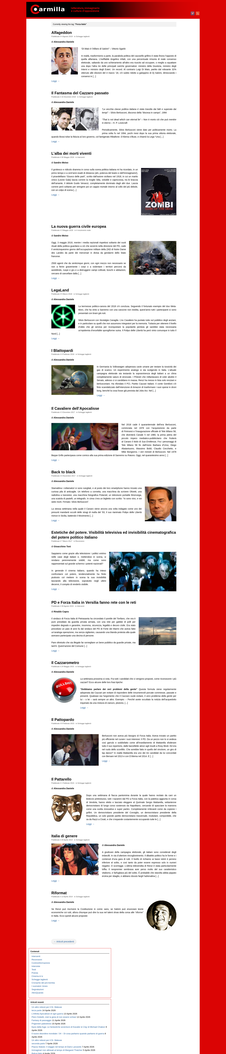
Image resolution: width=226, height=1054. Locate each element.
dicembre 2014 (176, 512)
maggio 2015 (176, 495)
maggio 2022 (176, 217)
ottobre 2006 (175, 836)
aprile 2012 (175, 618)
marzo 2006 (175, 859)
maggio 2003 (176, 972)
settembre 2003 (177, 959)
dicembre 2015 (176, 472)
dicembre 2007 (176, 790)
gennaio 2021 (176, 270)
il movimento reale (94, 240)
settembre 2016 (177, 442)
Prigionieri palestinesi (42, 114)
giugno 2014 (175, 532)
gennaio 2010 (176, 707)
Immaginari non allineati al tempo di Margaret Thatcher (44, 174)
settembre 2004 (177, 919)
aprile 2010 (175, 697)
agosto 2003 (175, 962)
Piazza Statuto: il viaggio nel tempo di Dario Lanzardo (43, 164)
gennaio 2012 (176, 628)
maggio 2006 (176, 853)
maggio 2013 (176, 575)
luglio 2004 (175, 926)
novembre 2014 (177, 515)
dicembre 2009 (176, 710)
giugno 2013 (175, 571)
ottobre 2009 (175, 717)
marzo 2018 (175, 383)
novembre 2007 (177, 793)
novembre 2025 (177, 78)
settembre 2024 (177, 124)
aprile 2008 (175, 777)
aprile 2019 (175, 339)
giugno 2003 (175, 969)
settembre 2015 (177, 482)
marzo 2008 (175, 780)
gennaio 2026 (176, 71)
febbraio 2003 (176, 982)
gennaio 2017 (176, 429)
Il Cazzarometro (76, 732)
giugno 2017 (175, 412)
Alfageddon (73, 33)
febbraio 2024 (176, 147)
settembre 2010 (177, 681)
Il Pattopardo (74, 796)
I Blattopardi (73, 371)
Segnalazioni (38, 64)
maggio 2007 (176, 813)
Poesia (35, 47)
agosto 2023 (175, 167)
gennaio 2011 (176, 667)
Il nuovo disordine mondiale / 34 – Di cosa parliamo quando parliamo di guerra (44, 137)
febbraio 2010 (176, 704)
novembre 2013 (177, 555)
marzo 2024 (175, 144)
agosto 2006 (175, 843)
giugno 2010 (175, 691)
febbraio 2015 (176, 505)
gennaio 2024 (176, 151)
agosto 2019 (175, 326)
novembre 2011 (177, 634)
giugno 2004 (175, 929)
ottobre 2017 (175, 399)
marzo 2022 (175, 224)
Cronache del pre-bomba (43, 57)
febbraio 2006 (176, 863)
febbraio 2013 (176, 585)
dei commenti (178, 1006)
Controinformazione (41, 37)
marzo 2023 (175, 184)
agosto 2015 (175, 485)
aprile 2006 (175, 856)
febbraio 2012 (176, 624)
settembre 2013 (177, 561)
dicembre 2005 (176, 869)
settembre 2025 (177, 84)
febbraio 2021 (176, 267)
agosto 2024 (175, 127)
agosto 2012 (175, 604)
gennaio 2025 (176, 111)
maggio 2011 (176, 654)
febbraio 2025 (176, 108)
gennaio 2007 (176, 826)
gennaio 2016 (176, 469)
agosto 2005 (175, 883)
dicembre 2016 (176, 432)
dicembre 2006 (176, 830)
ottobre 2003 (175, 955)
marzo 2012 (175, 621)
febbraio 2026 (176, 68)
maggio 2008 (176, 773)
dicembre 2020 (176, 273)
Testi (34, 44)
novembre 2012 (177, 594)
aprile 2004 (175, 936)
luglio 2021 (175, 250)
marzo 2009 (175, 740)
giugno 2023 (175, 174)
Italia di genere (76, 930)
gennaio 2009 (176, 747)
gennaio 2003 (176, 985)
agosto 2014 (175, 525)
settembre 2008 (177, 760)
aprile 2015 (175, 498)
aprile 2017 (175, 419)
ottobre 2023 (175, 161)
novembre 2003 (177, 952)
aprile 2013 (175, 578)
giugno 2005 (175, 889)
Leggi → (67, 84)
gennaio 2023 (176, 190)
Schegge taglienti (94, 36)
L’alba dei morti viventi (83, 164)
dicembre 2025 (176, 74)
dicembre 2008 (176, 750)
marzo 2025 (175, 104)
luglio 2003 (175, 965)
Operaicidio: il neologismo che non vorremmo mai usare (44, 187)
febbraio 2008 (176, 783)
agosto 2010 (175, 684)
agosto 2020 (175, 286)
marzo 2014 (175, 541)
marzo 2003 (175, 979)
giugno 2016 (175, 452)
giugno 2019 (175, 333)
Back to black (75, 512)
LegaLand (71, 307)
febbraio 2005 (176, 902)
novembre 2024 (177, 118)
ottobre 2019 (175, 320)
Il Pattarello (73, 863)
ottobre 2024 (175, 121)
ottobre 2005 (175, 876)
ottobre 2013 (175, 558)
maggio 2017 (176, 416)
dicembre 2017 (176, 392)
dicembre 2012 (176, 591)
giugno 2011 (175, 651)
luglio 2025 (175, 91)
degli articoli (177, 1003)
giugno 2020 (175, 293)
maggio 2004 (176, 932)
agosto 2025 (175, 88)
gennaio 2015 (176, 508)
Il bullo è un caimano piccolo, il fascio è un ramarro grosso (41, 253)
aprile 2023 (175, 180)
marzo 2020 (175, 303)
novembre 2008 (177, 753)
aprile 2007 (175, 816)
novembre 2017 (177, 396)
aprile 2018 (175, 379)
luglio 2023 (175, 171)
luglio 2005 (175, 886)
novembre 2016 (177, 436)
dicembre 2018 (176, 353)
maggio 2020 (176, 296)
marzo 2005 (175, 899)
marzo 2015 (175, 502)
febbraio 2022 (176, 227)
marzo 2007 (175, 820)
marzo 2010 (175, 700)
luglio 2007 (175, 806)
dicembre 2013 (176, 551)
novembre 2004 (177, 912)
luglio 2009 (175, 727)
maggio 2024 (176, 137)
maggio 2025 (176, 98)
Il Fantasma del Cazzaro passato (91, 96)
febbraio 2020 (176, 306)
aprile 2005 (175, 896)
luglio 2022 (175, 210)
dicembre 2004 (176, 909)
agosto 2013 (175, 565)
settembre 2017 (177, 402)
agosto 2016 (175, 445)
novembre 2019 (177, 316)
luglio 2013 (175, 568)
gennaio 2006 (176, 866)
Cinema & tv (37, 50)
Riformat (70, 997)
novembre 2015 (177, 475)
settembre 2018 (177, 363)
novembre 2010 (177, 674)
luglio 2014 (175, 528)
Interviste (36, 40)
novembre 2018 (177, 356)
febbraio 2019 (176, 346)
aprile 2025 (175, 101)
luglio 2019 (175, 330)
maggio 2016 (176, 455)
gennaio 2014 (176, 548)
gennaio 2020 (176, 310)
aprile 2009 (175, 737)
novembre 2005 (177, 873)
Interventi (92, 167)
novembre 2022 (177, 197)
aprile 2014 (175, 538)
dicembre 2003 (176, 949)
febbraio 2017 (176, 426)
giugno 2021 (175, 253)
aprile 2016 (175, 459)
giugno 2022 (175, 214)
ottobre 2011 (175, 638)
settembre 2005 (177, 879)
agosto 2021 (175, 247)
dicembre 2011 (176, 631)
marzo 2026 (175, 65)
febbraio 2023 (176, 187)
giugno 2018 (175, 373)
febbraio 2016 (176, 465)
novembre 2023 (177, 157)
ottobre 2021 (175, 240)
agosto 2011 (175, 644)
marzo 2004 (175, 939)
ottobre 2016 (175, 439)
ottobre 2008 (175, 757)
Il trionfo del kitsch (40, 227)
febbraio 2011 (176, 664)
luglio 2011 (175, 647)
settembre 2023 (177, 164)
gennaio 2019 (176, 349)
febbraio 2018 (176, 386)
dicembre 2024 (176, 114)
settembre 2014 (177, 522)
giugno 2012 (175, 611)
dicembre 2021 (176, 233)
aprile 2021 (175, 260)
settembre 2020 (177, 283)
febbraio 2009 (176, 744)
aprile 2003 (175, 975)
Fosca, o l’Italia (39, 313)
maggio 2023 (176, 177)
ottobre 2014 (175, 518)
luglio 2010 (175, 687)
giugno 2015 (175, 492)
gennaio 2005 (176, 906)
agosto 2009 (175, 724)
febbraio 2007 (176, 823)
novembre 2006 (177, 833)
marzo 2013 (175, 581)
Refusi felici (37, 181)
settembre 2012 (177, 601)
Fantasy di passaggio (42, 108)
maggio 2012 (176, 614)
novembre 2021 (177, 237)
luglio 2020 (175, 290)
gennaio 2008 (176, 787)
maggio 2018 (176, 376)
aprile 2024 (175, 141)
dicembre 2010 (176, 671)
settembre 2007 (177, 800)
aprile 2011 (175, 657)
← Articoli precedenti (75, 1045)
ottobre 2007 (175, 797)
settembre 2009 (177, 720)
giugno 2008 (175, 770)
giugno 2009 (175, 730)
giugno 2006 (175, 849)
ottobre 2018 (175, 359)
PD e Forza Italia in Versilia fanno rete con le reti (105, 665)
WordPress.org (176, 1010)
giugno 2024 (175, 134)
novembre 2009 (177, 714)
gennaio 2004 (176, 946)
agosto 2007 (175, 803)
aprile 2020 (175, 300)
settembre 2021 (177, 243)
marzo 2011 (175, 661)
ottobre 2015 (175, 479)
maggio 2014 (176, 535)
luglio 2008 (175, 767)
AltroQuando (37, 67)
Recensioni (91, 591)
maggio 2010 (176, 694)
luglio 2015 (175, 488)
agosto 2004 (175, 922)
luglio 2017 (175, 409)
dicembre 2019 (176, 313)
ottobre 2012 (175, 598)
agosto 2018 (175, 366)
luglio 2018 (175, 369)
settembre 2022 (177, 204)
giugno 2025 (175, 94)
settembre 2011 (177, 641)
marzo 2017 (175, 422)
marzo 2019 (175, 343)
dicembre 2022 (176, 194)
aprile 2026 (175, 61)
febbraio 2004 (176, 942)
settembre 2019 (177, 323)
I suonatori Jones (40, 60)
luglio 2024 (175, 131)
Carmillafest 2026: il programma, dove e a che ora (44, 197)
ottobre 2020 (175, 280)
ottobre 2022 (175, 200)
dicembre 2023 (176, 154)
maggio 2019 (176, 336)
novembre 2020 (177, 277)
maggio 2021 (176, 257)
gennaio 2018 (176, 389)
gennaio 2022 (176, 230)
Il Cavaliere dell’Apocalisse (86, 438)
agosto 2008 (175, 763)
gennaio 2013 (176, 588)
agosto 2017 (175, 406)
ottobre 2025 (175, 81)
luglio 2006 (175, 846)
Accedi (173, 1000)
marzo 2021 (175, 263)
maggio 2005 (176, 893)
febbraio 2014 (176, 545)
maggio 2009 (176, 734)
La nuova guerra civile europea (90, 237)
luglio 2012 (175, 608)
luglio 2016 (175, 449)
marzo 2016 (175, 462)
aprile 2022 (175, 220)
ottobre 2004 (175, 916)
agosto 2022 (175, 207)
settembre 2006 (177, 840)
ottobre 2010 (175, 677)
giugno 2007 (175, 810)
